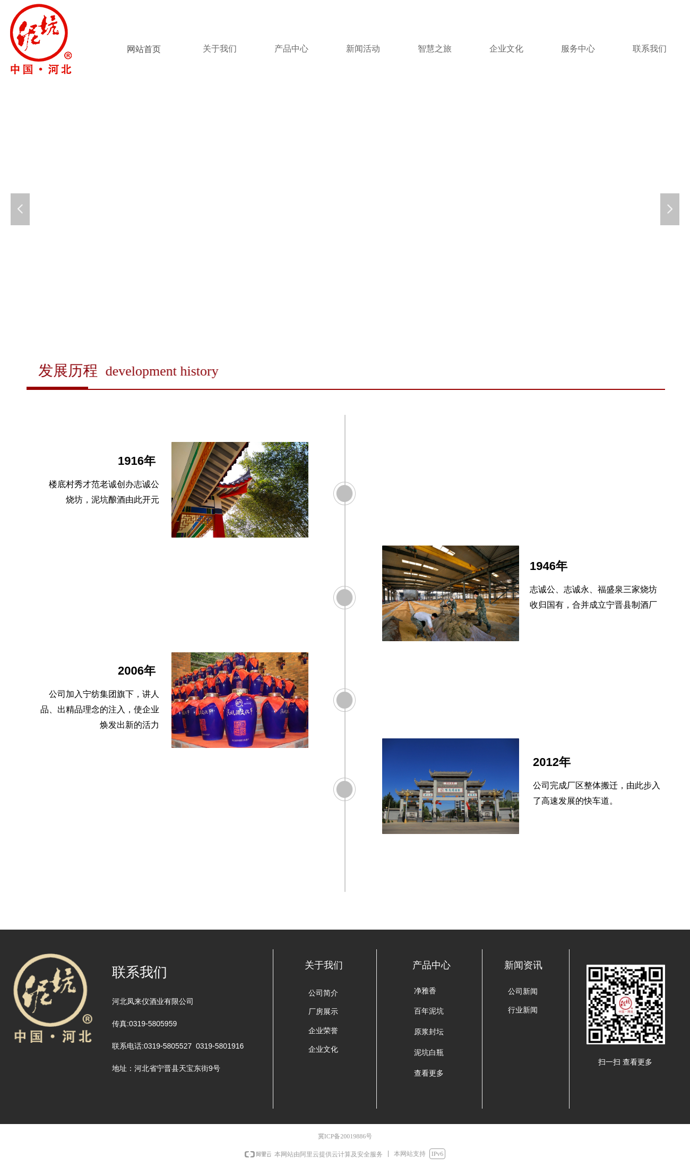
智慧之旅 (435, 48)
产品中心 (291, 48)
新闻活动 (363, 48)
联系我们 (650, 48)
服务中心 (578, 48)
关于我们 (220, 48)
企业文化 (506, 48)
